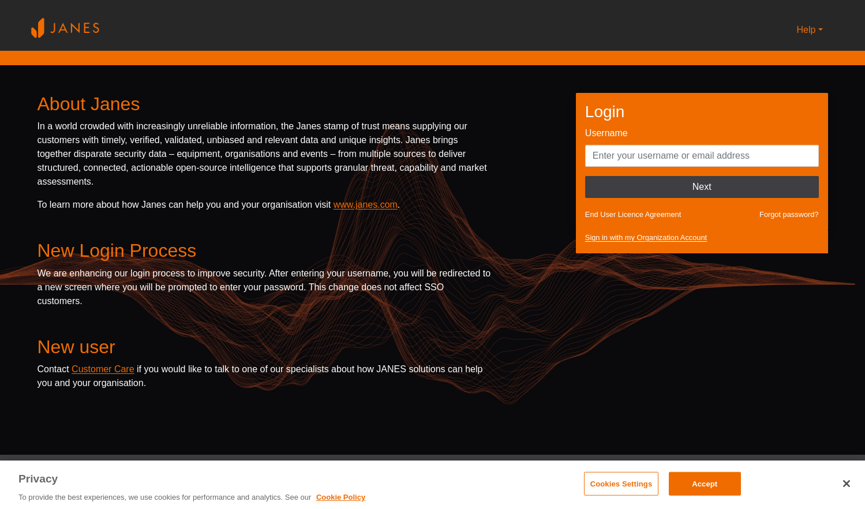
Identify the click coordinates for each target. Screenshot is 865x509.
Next (702, 187)
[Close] (846, 483)
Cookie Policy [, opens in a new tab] (340, 497)
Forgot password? (788, 214)
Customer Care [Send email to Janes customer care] (103, 369)
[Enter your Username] (702, 156)
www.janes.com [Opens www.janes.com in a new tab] (366, 204)
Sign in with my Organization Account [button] (646, 237)
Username (606, 133)
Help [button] (806, 30)
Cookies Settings (621, 483)
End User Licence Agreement (633, 214)
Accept (704, 483)
